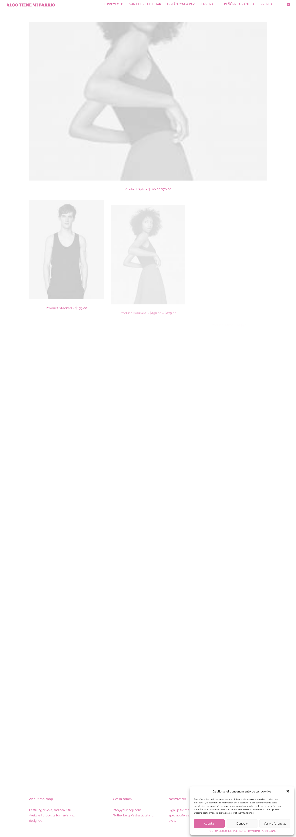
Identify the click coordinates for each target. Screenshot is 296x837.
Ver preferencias (275, 823)
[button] (288, 791)
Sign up (174, 810)
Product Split (148, 189)
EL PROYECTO (113, 4)
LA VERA (207, 4)
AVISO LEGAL (269, 831)
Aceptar (209, 823)
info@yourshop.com (127, 810)
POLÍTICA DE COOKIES (220, 831)
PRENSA (267, 4)
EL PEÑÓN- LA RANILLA (237, 4)
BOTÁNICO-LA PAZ (181, 4)
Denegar (242, 823)
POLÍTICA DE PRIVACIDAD (246, 831)
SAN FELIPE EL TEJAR (145, 4)
